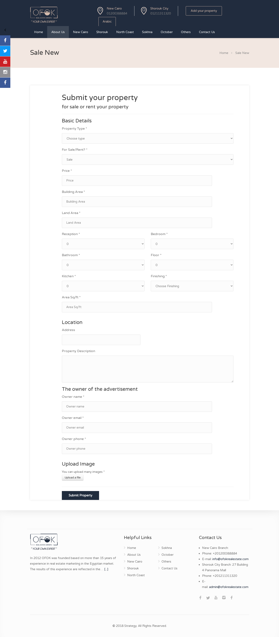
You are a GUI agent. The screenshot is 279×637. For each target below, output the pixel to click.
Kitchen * (69, 276)
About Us (58, 32)
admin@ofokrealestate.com (228, 587)
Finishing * (159, 276)
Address (68, 330)
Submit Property (80, 495)
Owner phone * (74, 439)
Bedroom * (159, 234)
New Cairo (80, 32)
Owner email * (73, 418)
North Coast (125, 32)
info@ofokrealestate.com (230, 559)
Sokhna (147, 32)
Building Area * (73, 192)
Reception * (71, 234)
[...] (106, 569)
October (167, 32)
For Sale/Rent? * (74, 150)
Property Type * (74, 129)
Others (186, 32)
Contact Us (207, 32)
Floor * (156, 255)
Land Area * (71, 213)
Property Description (78, 351)
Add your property (204, 11)
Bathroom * (71, 255)
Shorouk (102, 32)
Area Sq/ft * (71, 297)
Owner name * (73, 397)
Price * (67, 171)
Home (38, 32)
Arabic (107, 21)
